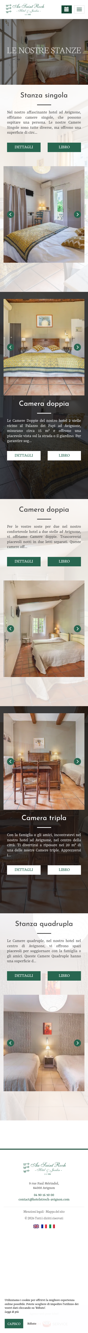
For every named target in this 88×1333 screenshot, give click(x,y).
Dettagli (24, 146)
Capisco (14, 1323)
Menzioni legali (33, 1211)
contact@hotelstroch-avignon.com (44, 1199)
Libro (64, 146)
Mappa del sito (55, 1211)
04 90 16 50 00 (44, 1195)
